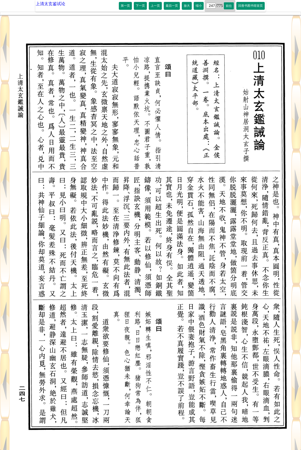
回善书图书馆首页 (250, 5)
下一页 (140, 5)
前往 (229, 5)
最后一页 (172, 5)
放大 (187, 5)
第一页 (125, 5)
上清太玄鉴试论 (50, 3)
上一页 (155, 5)
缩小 (199, 5)
